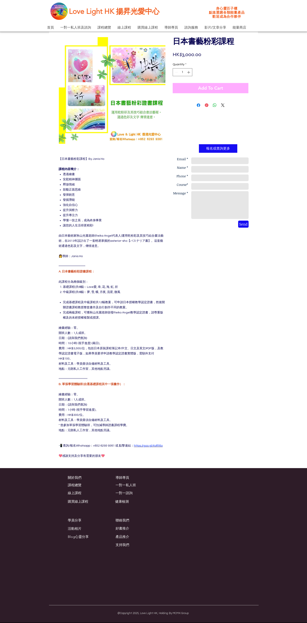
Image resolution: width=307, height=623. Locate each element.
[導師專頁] (134, 478)
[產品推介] (134, 537)
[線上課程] (86, 493)
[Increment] (189, 72)
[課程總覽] (86, 485)
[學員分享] (83, 520)
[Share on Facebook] (198, 105)
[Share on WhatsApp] (214, 105)
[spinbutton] (182, 72)
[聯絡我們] (131, 520)
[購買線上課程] (83, 502)
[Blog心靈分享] (81, 537)
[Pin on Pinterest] (206, 105)
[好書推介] (134, 528)
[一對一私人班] (134, 485)
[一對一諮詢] (134, 493)
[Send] (243, 224)
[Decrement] (176, 72)
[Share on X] (222, 105)
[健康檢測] (133, 502)
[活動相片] (81, 528)
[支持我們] (134, 545)
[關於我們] (87, 478)
